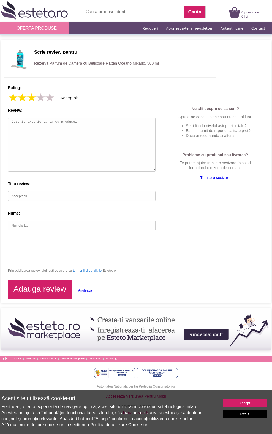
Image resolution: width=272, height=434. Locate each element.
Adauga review (39, 289)
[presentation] (50, 248)
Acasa (17, 358)
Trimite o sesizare (215, 177)
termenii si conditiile (87, 271)
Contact (258, 28)
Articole (30, 358)
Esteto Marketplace (73, 358)
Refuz (244, 414)
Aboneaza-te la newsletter (189, 28)
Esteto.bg (111, 358)
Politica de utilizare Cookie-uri (119, 424)
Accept (244, 403)
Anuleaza (85, 290)
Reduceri (150, 28)
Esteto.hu (94, 358)
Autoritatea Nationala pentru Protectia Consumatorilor (136, 386)
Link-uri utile (48, 358)
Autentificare (232, 28)
